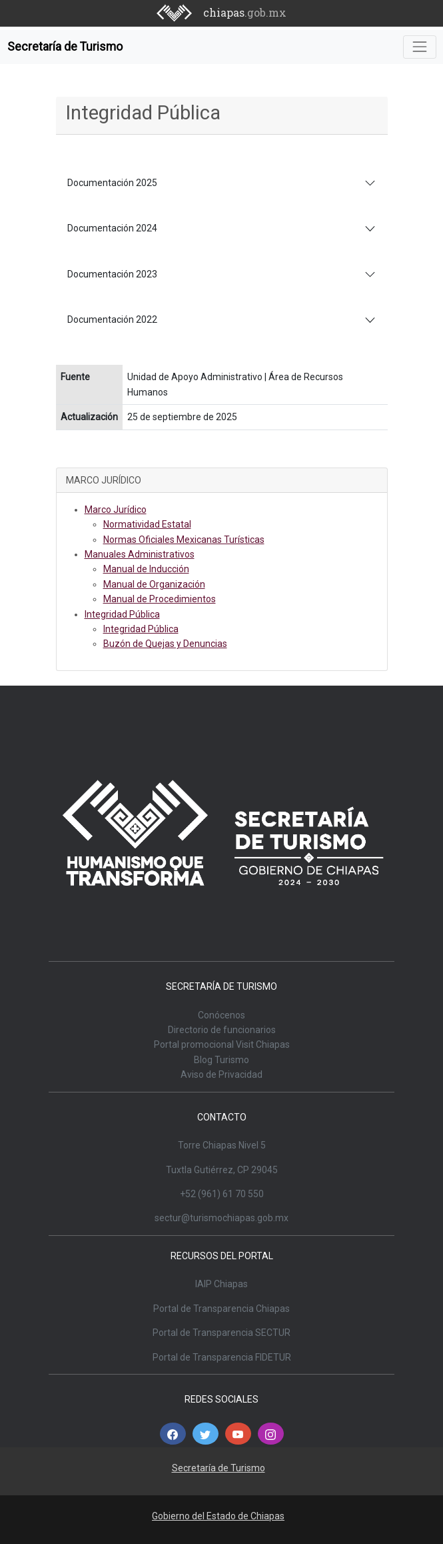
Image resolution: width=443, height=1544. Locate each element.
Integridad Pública (122, 614)
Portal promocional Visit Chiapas (222, 1044)
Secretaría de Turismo (65, 46)
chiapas (244, 12)
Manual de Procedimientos (159, 599)
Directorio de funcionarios (222, 1029)
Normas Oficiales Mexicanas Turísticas (183, 539)
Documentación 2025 (112, 182)
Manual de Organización (154, 584)
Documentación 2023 (112, 274)
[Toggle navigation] (419, 47)
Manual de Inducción (146, 569)
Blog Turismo (221, 1059)
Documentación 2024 (112, 228)
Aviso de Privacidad (221, 1074)
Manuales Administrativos (140, 554)
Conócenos (221, 1015)
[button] (173, 1434)
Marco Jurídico (116, 509)
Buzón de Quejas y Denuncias (165, 643)
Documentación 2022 (112, 319)
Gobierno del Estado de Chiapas (218, 1516)
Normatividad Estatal (147, 524)
